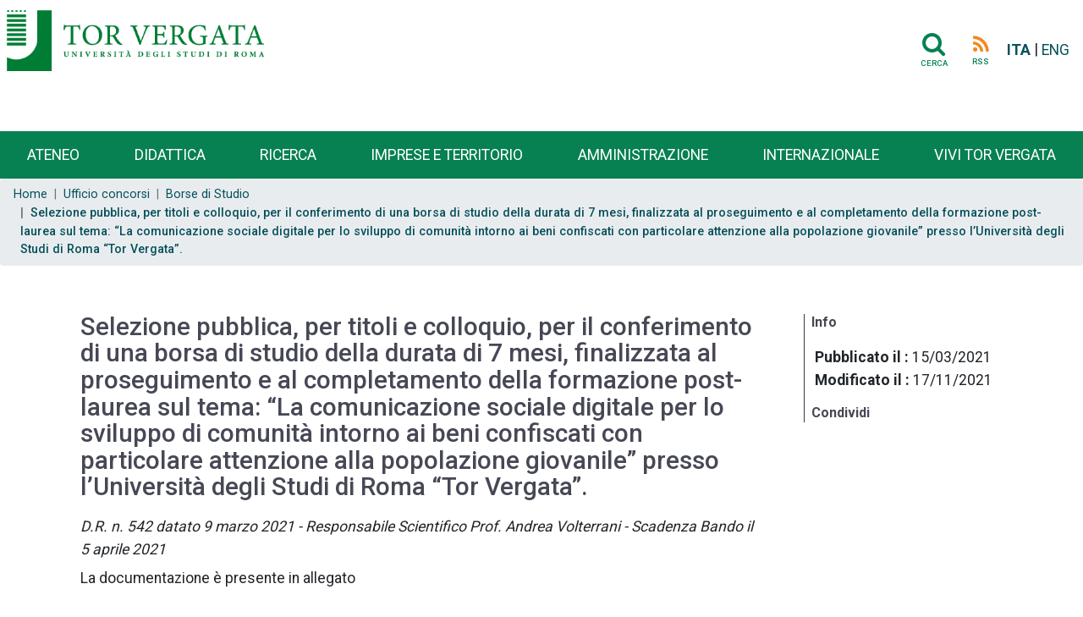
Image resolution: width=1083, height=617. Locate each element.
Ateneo (53, 154)
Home (30, 194)
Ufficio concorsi (106, 194)
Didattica (170, 154)
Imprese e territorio (447, 154)
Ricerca (288, 154)
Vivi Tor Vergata (995, 154)
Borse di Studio (208, 194)
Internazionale (820, 154)
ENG (1055, 49)
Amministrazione (643, 154)
